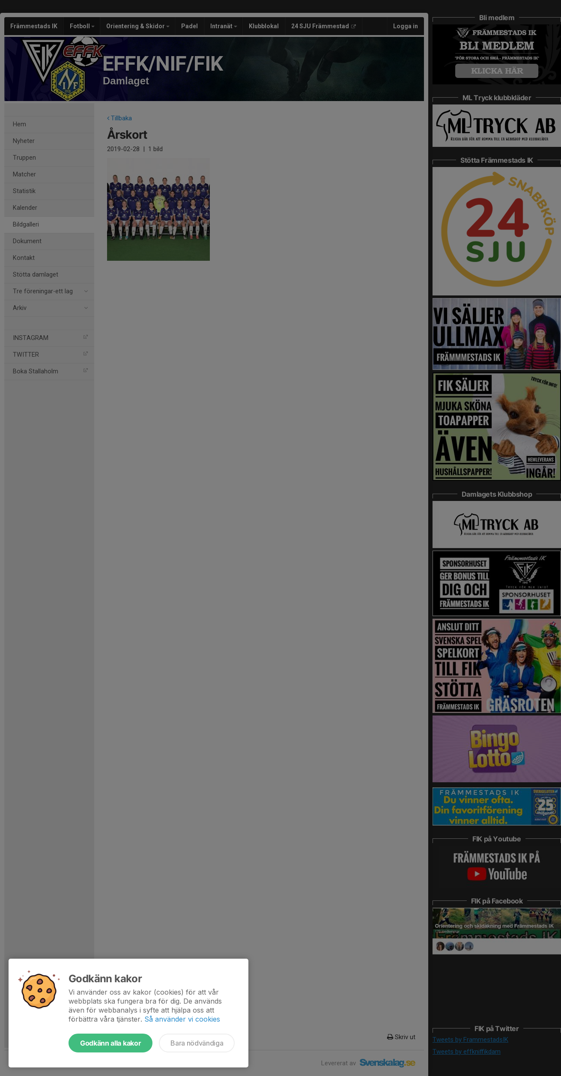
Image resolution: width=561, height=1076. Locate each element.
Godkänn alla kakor (110, 1043)
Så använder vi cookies (182, 1019)
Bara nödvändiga (196, 1043)
